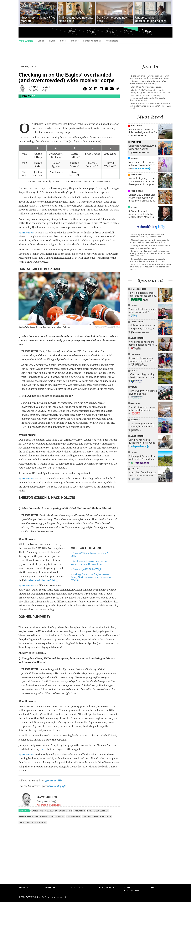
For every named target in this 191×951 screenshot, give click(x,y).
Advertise (50, 887)
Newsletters (112, 40)
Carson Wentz (65, 811)
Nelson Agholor (39, 822)
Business (135, 419)
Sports (147, 31)
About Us (23, 887)
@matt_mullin (53, 780)
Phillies (75, 40)
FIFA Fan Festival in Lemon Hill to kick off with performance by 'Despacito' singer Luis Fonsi (150, 106)
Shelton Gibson (73, 816)
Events (128, 31)
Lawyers (134, 468)
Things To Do (137, 321)
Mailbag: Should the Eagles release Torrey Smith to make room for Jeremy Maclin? (91, 577)
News (72, 31)
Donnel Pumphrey (57, 816)
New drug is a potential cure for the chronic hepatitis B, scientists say (147, 235)
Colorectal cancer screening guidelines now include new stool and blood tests (148, 260)
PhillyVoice (38, 32)
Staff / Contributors (131, 889)
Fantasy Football (92, 40)
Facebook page (57, 786)
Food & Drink (136, 191)
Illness (134, 158)
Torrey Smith (79, 811)
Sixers (63, 40)
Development (137, 125)
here (43, 749)
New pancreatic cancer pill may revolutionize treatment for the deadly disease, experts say (147, 98)
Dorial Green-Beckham (97, 811)
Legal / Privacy (106, 887)
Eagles (40, 40)
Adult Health (137, 338)
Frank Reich (105, 816)
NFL (34, 96)
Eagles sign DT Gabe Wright (87, 569)
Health (91, 31)
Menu (23, 32)
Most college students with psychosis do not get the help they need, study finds (149, 241)
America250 (136, 174)
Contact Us (77, 887)
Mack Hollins (41, 816)
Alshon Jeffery (26, 816)
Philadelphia (51, 811)
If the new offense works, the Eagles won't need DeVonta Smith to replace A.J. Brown (150, 76)
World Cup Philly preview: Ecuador (147, 86)
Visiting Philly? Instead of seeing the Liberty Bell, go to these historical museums (150, 91)
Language (135, 354)
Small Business (138, 289)
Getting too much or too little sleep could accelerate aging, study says (150, 246)
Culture (109, 31)
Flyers (52, 40)
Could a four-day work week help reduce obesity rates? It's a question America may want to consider (150, 253)
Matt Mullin (42, 86)
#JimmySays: (26, 232)
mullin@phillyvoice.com (49, 804)
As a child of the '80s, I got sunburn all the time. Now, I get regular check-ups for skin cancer (150, 266)
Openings (135, 403)
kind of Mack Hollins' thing (41, 580)
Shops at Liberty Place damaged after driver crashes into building (148, 82)
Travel (133, 305)
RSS (152, 887)
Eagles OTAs (24, 822)
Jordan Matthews (90, 816)
